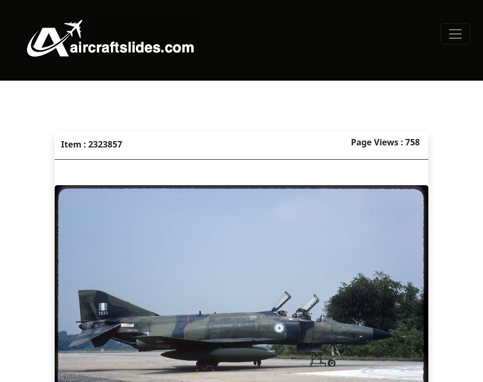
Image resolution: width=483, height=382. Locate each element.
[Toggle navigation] (455, 34)
